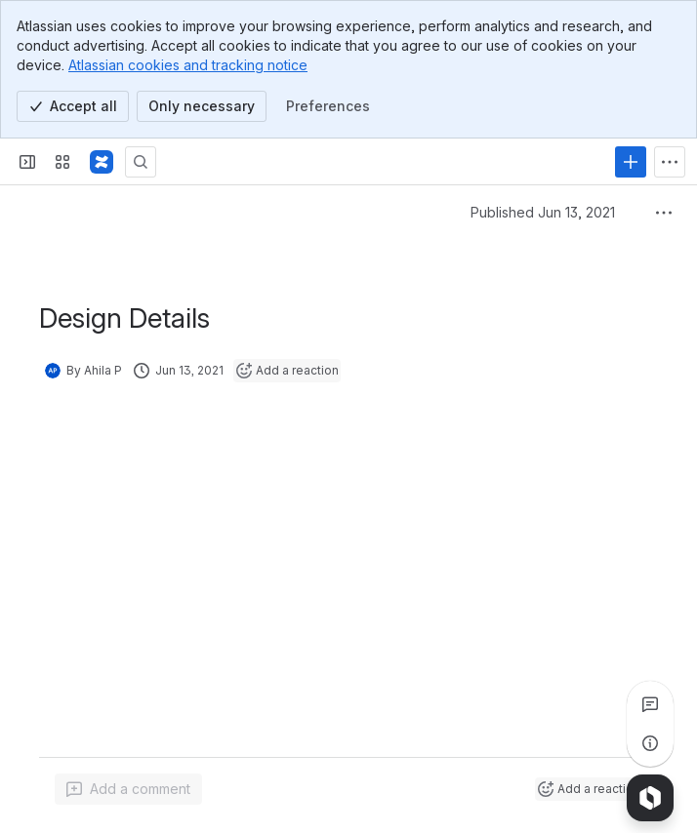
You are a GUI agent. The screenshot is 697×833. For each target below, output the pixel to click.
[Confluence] (101, 162)
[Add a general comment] (128, 789)
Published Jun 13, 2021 (543, 212)
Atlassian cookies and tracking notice (188, 65)
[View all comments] (650, 704)
